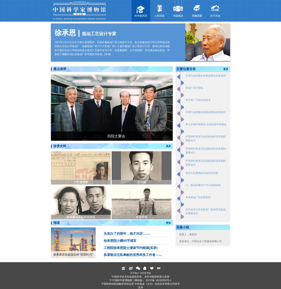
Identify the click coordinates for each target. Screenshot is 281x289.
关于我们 (134, 273)
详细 (107, 54)
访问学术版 (145, 273)
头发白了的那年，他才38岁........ (127, 233)
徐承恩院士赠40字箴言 (120, 241)
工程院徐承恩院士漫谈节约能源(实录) (131, 248)
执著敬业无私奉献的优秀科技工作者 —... (133, 255)
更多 (168, 146)
